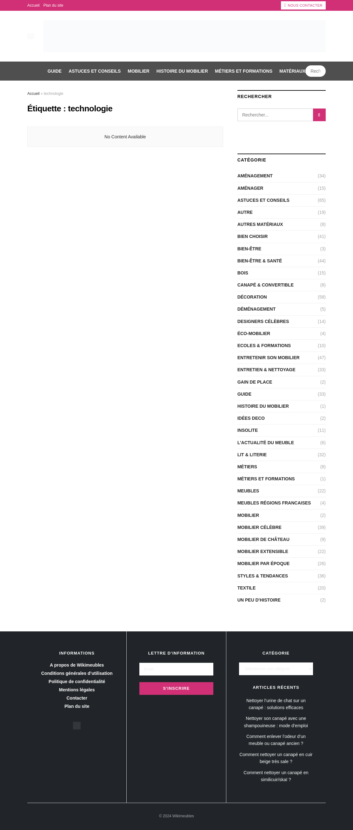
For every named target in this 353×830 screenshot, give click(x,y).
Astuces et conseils (95, 71)
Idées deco (251, 418)
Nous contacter (303, 5)
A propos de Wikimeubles (77, 665)
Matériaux (292, 71)
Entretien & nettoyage (266, 369)
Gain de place (254, 382)
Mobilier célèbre (259, 527)
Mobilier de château (263, 539)
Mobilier (138, 71)
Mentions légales (77, 689)
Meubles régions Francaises (274, 502)
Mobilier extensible (262, 551)
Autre (245, 212)
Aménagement (255, 175)
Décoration (252, 297)
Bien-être (249, 248)
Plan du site (53, 5)
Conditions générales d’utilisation (77, 673)
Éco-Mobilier (253, 333)
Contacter (76, 698)
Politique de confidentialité (77, 681)
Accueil (33, 5)
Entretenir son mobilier (268, 357)
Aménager (250, 188)
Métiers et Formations (243, 71)
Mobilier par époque (263, 563)
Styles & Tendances (262, 575)
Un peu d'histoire (259, 600)
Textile (246, 587)
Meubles (248, 490)
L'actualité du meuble (265, 442)
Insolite (247, 430)
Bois (242, 272)
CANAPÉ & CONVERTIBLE (265, 284)
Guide (55, 71)
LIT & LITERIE (252, 454)
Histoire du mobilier (182, 71)
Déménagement (256, 309)
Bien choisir (252, 236)
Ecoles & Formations (264, 345)
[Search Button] (320, 71)
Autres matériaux (260, 224)
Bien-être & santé (259, 260)
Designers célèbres (263, 321)
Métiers (247, 466)
